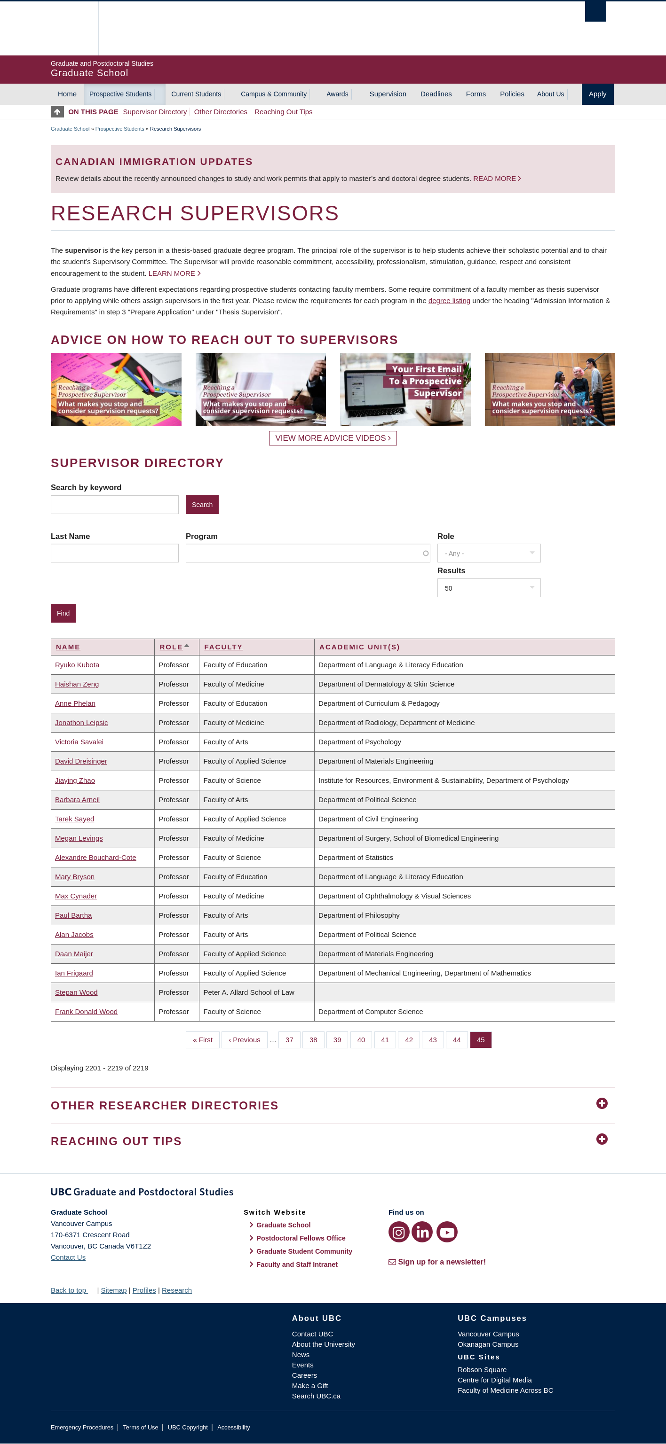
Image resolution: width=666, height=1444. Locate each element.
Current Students (196, 94)
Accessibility (233, 1427)
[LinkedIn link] (422, 1231)
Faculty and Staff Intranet (297, 1264)
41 (388, 1039)
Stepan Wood (76, 992)
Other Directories (220, 112)
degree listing (449, 300)
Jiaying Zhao (75, 780)
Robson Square (482, 1370)
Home (67, 94)
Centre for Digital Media (495, 1380)
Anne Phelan (75, 703)
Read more (495, 178)
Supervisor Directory (155, 112)
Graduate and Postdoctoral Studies (333, 1193)
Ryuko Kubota (77, 665)
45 (484, 1039)
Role (445, 536)
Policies (512, 94)
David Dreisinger (81, 761)
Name (68, 647)
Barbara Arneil (77, 800)
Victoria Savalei (79, 742)
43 (436, 1039)
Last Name (70, 536)
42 (412, 1039)
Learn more (172, 273)
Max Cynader (76, 896)
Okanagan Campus (488, 1344)
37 (293, 1039)
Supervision (388, 94)
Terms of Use (140, 1427)
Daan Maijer (74, 954)
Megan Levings (79, 838)
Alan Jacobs (74, 934)
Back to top (73, 1290)
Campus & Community (274, 94)
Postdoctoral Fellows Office (301, 1238)
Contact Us (68, 1257)
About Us (550, 94)
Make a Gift (310, 1385)
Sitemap (114, 1290)
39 (341, 1039)
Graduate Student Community (304, 1251)
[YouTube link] (447, 1231)
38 (317, 1039)
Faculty (223, 647)
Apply (598, 94)
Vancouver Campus (488, 1334)
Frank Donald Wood (86, 1011)
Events (303, 1365)
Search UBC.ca (316, 1396)
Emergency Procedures (82, 1427)
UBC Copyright (188, 1427)
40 (365, 1039)
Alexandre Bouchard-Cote (95, 857)
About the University (323, 1344)
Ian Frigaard (74, 973)
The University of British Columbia (71, 28)
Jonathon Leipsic (81, 722)
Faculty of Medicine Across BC (505, 1390)
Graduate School (70, 129)
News (301, 1354)
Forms (476, 94)
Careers (304, 1375)
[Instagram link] (399, 1231)
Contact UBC (312, 1334)
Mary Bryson (75, 877)
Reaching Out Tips (283, 112)
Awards (337, 94)
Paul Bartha (73, 915)
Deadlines (436, 94)
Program (202, 536)
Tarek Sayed (74, 819)
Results (451, 570)
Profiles (144, 1290)
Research (177, 1290)
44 (460, 1039)
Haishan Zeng (77, 684)
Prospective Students (120, 94)
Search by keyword (86, 487)
